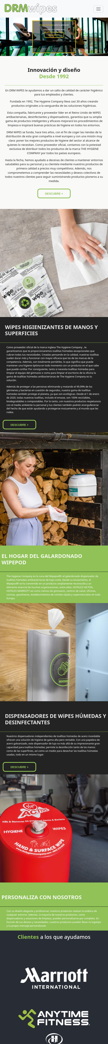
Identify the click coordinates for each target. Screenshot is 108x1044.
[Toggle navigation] (98, 9)
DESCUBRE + (54, 36)
